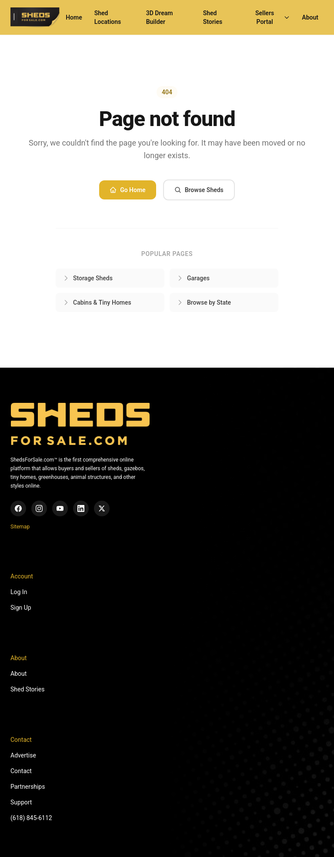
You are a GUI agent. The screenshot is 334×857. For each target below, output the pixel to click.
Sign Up (20, 607)
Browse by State (204, 302)
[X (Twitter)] (102, 508)
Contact (21, 770)
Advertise (23, 755)
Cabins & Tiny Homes (97, 302)
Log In (18, 591)
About (310, 17)
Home (74, 17)
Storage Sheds (88, 278)
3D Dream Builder (159, 17)
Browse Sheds (199, 189)
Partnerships (27, 786)
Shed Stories (212, 17)
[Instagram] (39, 508)
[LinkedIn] (81, 508)
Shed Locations (107, 17)
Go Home (127, 189)
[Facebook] (18, 508)
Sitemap (20, 527)
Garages (193, 278)
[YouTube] (60, 508)
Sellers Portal (272, 17)
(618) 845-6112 (31, 817)
